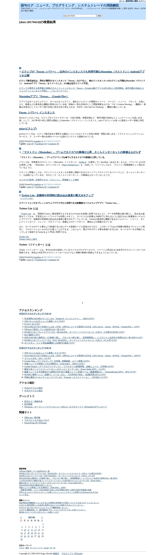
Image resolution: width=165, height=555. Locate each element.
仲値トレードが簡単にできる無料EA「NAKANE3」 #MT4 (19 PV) (54, 364)
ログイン (142, 1)
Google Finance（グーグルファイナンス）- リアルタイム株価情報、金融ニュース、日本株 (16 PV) (69, 366)
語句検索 (28, 404)
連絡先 (56, 553)
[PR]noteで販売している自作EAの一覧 (34, 471)
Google (46, 548)
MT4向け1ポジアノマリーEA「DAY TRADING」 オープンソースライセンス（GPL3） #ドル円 (57, 476)
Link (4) (30, 144)
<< (21, 517)
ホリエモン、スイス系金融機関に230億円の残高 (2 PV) (49, 343)
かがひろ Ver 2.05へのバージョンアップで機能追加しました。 (44, 508)
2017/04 (31, 517)
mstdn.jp (82, 162)
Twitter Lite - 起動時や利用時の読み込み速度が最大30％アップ (57, 195)
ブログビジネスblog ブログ (36, 420)
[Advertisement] (82, 44)
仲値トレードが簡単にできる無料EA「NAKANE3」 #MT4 (42, 488)
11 (28, 530)
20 (35, 533)
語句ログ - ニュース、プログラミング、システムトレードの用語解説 (70, 5)
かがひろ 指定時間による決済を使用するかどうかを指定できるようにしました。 (52, 505)
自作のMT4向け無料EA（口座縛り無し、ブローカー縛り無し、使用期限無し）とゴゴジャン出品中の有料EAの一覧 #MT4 (68, 478)
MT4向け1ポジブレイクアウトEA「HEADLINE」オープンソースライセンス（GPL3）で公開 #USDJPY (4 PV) (74, 332)
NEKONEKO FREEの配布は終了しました (35, 485)
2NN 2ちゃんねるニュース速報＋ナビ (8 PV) (44, 321)
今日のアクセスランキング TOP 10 (35, 314)
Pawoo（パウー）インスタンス (37, 112)
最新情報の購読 (132, 1)
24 (25, 536)
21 (39, 533)
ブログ (21, 548)
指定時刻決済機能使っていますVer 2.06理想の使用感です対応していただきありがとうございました (59, 503)
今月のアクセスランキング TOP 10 (35, 348)
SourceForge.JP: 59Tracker (35, 423)
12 (32, 530)
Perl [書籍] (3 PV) (32, 335)
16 (21, 533)
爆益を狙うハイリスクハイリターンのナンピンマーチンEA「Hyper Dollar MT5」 (51, 483)
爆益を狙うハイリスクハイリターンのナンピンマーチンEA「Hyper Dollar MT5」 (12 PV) (64, 369)
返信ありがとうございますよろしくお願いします (39, 512)
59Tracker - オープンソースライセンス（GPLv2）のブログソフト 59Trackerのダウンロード (65, 407)
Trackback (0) (41, 144)
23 (21, 536)
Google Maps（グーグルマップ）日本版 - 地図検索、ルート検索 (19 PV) (57, 361)
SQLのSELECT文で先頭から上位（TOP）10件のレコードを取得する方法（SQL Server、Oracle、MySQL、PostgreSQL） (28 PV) (82, 356)
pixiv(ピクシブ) (28, 128)
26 (32, 536)
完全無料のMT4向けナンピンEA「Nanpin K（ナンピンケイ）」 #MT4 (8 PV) (59, 318)
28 (39, 536)
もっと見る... (24, 495)
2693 (22, 257)
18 (28, 533)
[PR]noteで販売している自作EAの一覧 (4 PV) (44, 329)
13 (35, 530)
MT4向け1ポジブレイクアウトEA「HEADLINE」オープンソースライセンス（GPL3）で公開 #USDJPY (60, 473)
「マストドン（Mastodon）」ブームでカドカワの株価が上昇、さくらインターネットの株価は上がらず (81, 152)
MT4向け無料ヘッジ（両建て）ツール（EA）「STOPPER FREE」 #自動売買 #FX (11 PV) (65, 374)
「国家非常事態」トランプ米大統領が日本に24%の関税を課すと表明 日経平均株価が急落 (55, 490)
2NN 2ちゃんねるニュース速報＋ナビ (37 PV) (45, 353)
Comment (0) (53, 144)
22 (43, 533)
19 (32, 533)
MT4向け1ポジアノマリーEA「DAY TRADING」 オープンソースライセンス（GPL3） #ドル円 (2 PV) (70, 340)
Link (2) (30, 187)
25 (28, 536)
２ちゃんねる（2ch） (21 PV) (37, 358)
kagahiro (37, 141)
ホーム (122, 1)
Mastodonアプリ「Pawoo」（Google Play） (44, 96)
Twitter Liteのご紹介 (28, 239)
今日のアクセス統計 (33, 388)
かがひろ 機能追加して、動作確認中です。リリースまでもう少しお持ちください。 (52, 510)
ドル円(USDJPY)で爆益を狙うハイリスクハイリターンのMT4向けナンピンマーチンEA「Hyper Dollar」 (60, 481)
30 (21, 539)
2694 (22, 184)
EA (54, 548)
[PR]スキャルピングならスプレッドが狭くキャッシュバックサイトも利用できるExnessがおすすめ (58, 492)
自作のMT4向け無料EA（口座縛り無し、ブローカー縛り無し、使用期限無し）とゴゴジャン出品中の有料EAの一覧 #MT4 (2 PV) (83, 337)
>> (42, 517)
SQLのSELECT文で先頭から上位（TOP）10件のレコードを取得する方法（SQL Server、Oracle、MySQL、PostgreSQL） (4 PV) (82, 327)
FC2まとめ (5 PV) (32, 324)
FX (51, 548)
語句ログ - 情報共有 (33, 401)
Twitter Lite (26, 214)
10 (25, 530)
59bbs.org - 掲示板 (32, 417)
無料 (27, 548)
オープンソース (36, 548)
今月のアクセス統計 (33, 391)
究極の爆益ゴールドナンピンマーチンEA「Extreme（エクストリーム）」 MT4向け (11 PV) (66, 377)
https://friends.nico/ (70, 165)
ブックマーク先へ (27, 198)
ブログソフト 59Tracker (72, 553)
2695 (22, 141)
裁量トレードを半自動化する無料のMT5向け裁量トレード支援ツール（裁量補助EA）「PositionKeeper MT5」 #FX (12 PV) (80, 372)
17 (25, 533)
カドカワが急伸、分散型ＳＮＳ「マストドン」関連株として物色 (49, 180)
